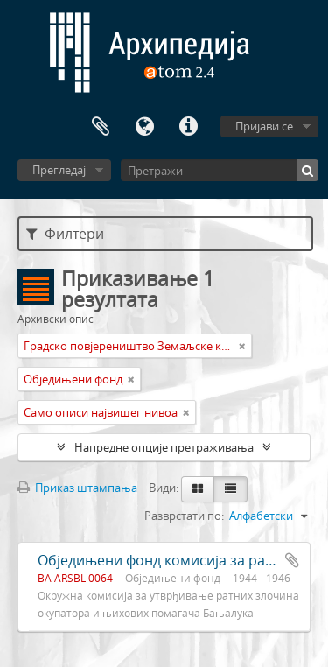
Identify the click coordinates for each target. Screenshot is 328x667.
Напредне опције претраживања (164, 447)
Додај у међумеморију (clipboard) (292, 560)
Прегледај (59, 170)
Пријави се (264, 126)
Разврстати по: (184, 515)
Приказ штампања (77, 487)
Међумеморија (100, 127)
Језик (144, 127)
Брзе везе (188, 127)
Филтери (65, 233)
